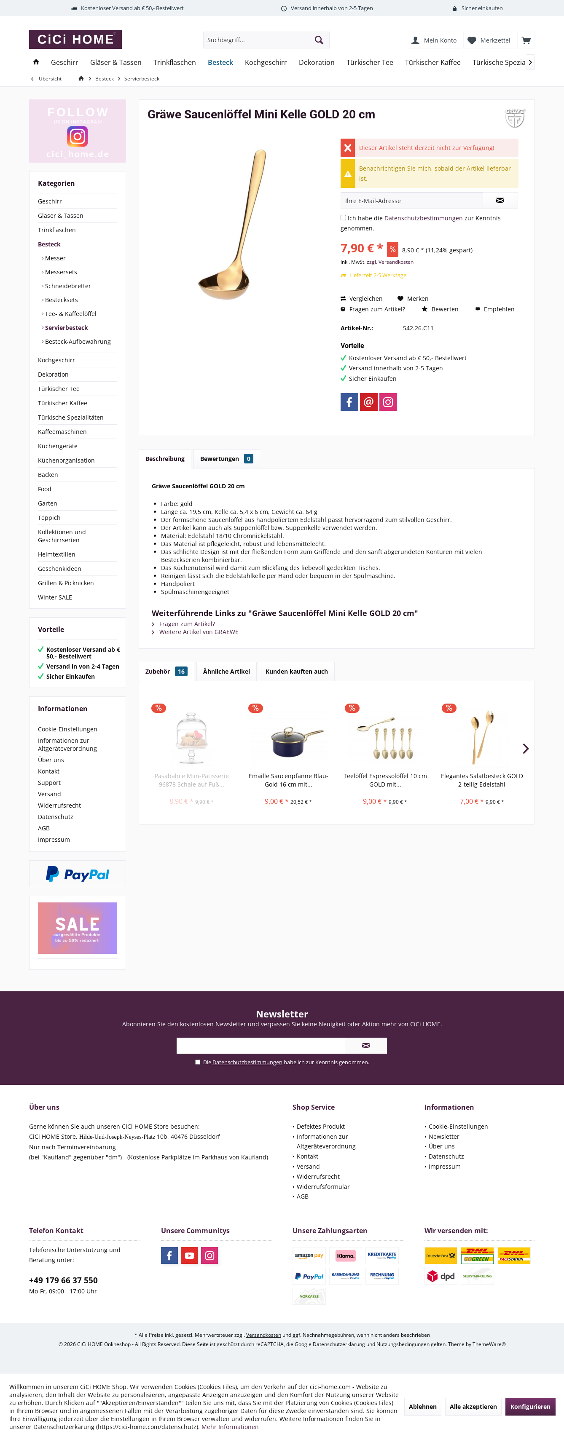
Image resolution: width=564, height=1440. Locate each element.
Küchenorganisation (66, 460)
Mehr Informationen (230, 1427)
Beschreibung (165, 459)
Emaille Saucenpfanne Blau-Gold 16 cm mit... (288, 780)
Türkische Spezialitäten (71, 417)
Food (44, 489)
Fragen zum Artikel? (373, 309)
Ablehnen (423, 1407)
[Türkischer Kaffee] (433, 62)
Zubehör (166, 671)
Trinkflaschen (57, 230)
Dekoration (53, 374)
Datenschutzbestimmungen (423, 218)
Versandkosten (263, 1334)
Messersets (60, 272)
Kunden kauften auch (297, 671)
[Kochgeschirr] (266, 62)
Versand (49, 794)
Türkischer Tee (59, 389)
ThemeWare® (489, 1344)
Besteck (49, 244)
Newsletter (444, 1136)
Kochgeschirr (56, 360)
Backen (48, 475)
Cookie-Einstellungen (67, 729)
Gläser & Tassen (60, 215)
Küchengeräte (58, 446)
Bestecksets (60, 300)
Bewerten (440, 309)
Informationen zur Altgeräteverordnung (67, 744)
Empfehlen (495, 309)
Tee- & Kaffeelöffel (70, 314)
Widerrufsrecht (59, 805)
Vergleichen (362, 298)
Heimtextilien (56, 554)
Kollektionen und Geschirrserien (62, 536)
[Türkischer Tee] (370, 62)
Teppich (49, 518)
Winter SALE (55, 597)
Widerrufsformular (323, 1187)
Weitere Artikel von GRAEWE (195, 632)
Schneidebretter (67, 286)
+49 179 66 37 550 (63, 1280)
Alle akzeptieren (473, 1407)
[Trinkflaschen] (175, 62)
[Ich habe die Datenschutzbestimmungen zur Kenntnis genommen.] (343, 217)
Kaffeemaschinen (62, 432)
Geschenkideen (59, 569)
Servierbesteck (65, 328)
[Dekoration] (317, 62)
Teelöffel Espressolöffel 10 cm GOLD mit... (385, 780)
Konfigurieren (530, 1407)
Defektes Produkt (321, 1126)
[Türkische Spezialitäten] (509, 62)
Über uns (51, 760)
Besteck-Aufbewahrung (77, 341)
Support (49, 783)
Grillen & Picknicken (66, 583)
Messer (54, 258)
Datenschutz (55, 817)
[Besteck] (220, 62)
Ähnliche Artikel (226, 671)
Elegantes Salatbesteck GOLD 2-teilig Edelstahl (482, 780)
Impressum (54, 839)
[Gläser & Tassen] (116, 62)
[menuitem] (526, 40)
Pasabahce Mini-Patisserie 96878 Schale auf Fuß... (192, 780)
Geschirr (50, 201)
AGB (44, 828)
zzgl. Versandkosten (390, 261)
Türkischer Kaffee (62, 403)
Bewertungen (226, 458)
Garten (47, 503)
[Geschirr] (64, 62)
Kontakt (48, 771)
